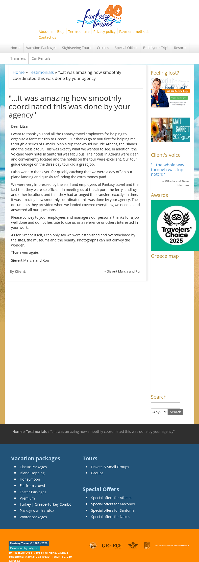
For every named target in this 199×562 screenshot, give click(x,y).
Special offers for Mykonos (113, 504)
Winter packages (33, 516)
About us (46, 31)
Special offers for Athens (111, 497)
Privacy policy (104, 31)
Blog (60, 31)
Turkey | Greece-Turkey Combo (45, 504)
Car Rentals (41, 58)
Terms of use (78, 31)
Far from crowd (32, 485)
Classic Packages (33, 466)
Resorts (180, 47)
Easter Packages (33, 491)
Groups (97, 472)
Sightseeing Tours (76, 47)
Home (15, 47)
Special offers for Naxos (110, 516)
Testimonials (41, 72)
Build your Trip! (155, 47)
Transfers (18, 58)
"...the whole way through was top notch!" (167, 169)
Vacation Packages (41, 47)
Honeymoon (30, 479)
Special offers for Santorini (113, 510)
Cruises (103, 47)
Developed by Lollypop (24, 548)
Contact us (47, 37)
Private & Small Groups (110, 466)
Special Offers (126, 47)
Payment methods (134, 31)
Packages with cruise (37, 510)
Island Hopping (32, 472)
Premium (27, 498)
